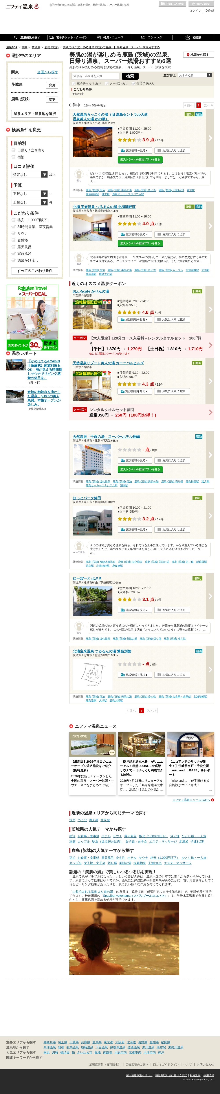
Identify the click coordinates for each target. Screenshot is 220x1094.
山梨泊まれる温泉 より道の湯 (92, 891)
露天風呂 (130, 836)
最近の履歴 (201, 4)
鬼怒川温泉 (175, 1047)
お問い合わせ (205, 1064)
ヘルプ (187, 1064)
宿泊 (72, 836)
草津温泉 (50, 1047)
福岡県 (165, 1042)
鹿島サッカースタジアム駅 (128, 194)
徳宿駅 (90, 565)
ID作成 (209, 10)
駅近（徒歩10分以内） (107, 841)
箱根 (61, 1047)
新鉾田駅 (201, 561)
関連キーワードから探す (24, 1057)
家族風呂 (24, 253)
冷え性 (175, 836)
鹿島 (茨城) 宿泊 (95, 190)
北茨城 (105, 820)
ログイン (195, 10)
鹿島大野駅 (105, 274)
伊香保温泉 (117, 1047)
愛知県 (154, 1042)
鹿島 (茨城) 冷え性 (145, 190)
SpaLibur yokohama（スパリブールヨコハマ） (135, 895)
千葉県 (74, 1042)
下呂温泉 (101, 1047)
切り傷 (112, 863)
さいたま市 (84, 1052)
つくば (82, 820)
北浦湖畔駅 (192, 270)
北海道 (131, 1042)
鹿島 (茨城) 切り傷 (172, 481)
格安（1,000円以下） (153, 836)
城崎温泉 (87, 1047)
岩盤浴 (22, 240)
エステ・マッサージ (163, 841)
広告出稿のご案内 (137, 1064)
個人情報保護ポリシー (139, 1075)
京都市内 (135, 1052)
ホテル (106, 836)
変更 (52, 85)
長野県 (142, 1042)
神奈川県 (50, 1042)
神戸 (161, 1052)
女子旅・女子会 (136, 841)
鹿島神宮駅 (92, 194)
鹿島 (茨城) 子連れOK (171, 190)
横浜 (47, 1052)
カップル (84, 841)
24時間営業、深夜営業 (35, 227)
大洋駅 (205, 270)
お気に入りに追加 (173, 150)
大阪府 (120, 1042)
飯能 (98, 1052)
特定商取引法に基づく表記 (171, 1075)
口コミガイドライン (166, 1064)
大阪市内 (120, 1052)
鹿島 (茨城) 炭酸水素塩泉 (101, 561)
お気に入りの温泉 (172, 4)
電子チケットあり (89, 83)
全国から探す (47, 72)
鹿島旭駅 (117, 565)
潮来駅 (106, 194)
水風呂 (183, 841)
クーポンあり (119, 83)
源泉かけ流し (27, 260)
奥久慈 (93, 820)
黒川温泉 (148, 1047)
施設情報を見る (136, 150)
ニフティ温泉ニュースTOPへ (191, 799)
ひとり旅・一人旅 (194, 836)
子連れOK (197, 841)
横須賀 (65, 1052)
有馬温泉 (72, 1047)
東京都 (108, 1042)
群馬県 (97, 1042)
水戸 (72, 820)
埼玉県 (62, 1042)
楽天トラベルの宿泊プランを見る (140, 159)
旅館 (72, 841)
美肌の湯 (125, 863)
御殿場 (107, 1052)
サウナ (117, 836)
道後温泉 (134, 1047)
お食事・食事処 (88, 836)
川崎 (55, 1052)
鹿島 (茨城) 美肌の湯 (120, 190)
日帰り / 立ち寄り (31, 150)
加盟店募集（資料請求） (105, 1064)
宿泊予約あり (145, 83)
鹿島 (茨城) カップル (171, 270)
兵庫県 (85, 1042)
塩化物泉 (140, 863)
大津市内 (149, 1052)
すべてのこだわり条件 (34, 271)
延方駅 (191, 190)
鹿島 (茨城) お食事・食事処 (175, 696)
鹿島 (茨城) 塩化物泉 (98, 481)
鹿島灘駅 (91, 274)
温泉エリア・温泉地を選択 (35, 114)
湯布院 (161, 1047)
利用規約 (195, 1075)
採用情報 (209, 1075)
